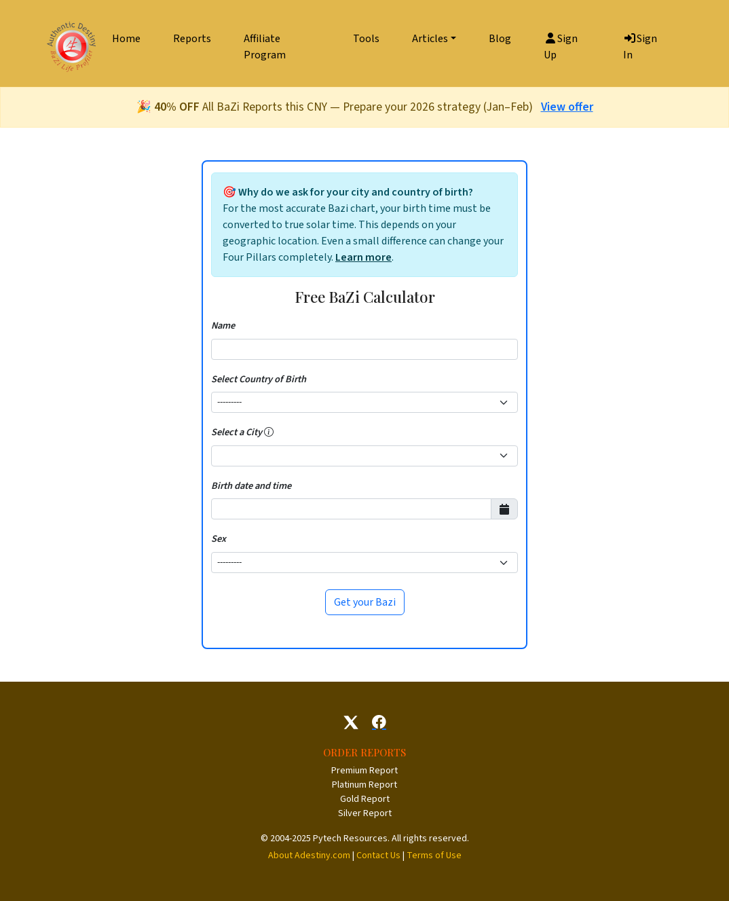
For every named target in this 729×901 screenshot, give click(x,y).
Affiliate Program (265, 46)
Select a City (242, 432)
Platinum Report (364, 785)
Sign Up (561, 46)
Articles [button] (430, 38)
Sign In (640, 46)
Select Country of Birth (258, 379)
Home (126, 38)
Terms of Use (434, 855)
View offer (567, 106)
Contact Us (378, 855)
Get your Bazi (365, 602)
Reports (192, 38)
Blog (500, 38)
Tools (366, 38)
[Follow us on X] (351, 722)
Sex (218, 539)
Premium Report (364, 770)
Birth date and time (251, 486)
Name (223, 325)
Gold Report (365, 799)
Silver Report (365, 813)
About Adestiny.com (309, 855)
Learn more (363, 257)
